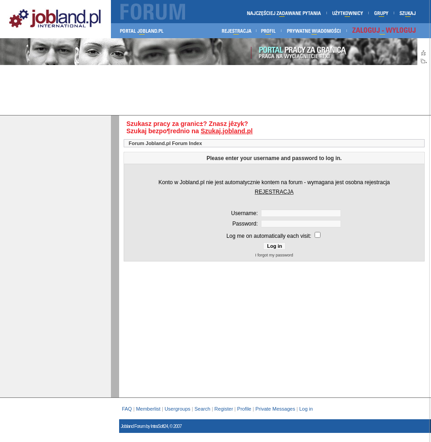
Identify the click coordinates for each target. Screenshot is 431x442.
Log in (306, 409)
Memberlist (148, 409)
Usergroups (177, 409)
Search (202, 409)
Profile (244, 409)
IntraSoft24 (159, 426)
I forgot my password (274, 255)
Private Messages (275, 409)
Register (224, 409)
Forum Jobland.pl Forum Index (165, 143)
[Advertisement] (214, 90)
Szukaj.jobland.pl (226, 131)
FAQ (127, 409)
